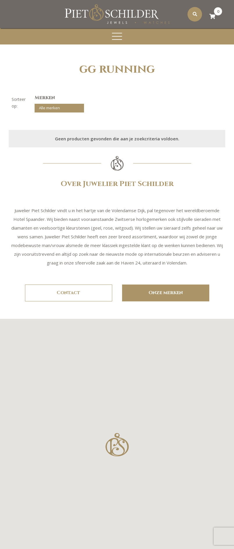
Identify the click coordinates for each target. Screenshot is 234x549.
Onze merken (166, 292)
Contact (68, 292)
